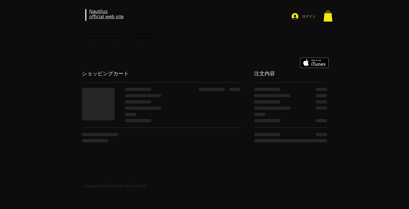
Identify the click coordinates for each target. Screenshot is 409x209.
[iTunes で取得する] (314, 63)
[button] (328, 16)
